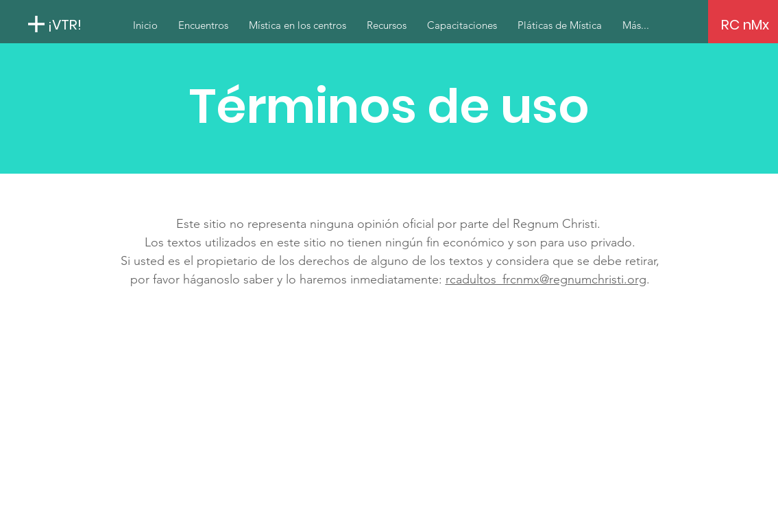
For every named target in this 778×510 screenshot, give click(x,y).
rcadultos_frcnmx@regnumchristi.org (546, 279)
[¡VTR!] (112, 24)
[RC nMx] (745, 24)
